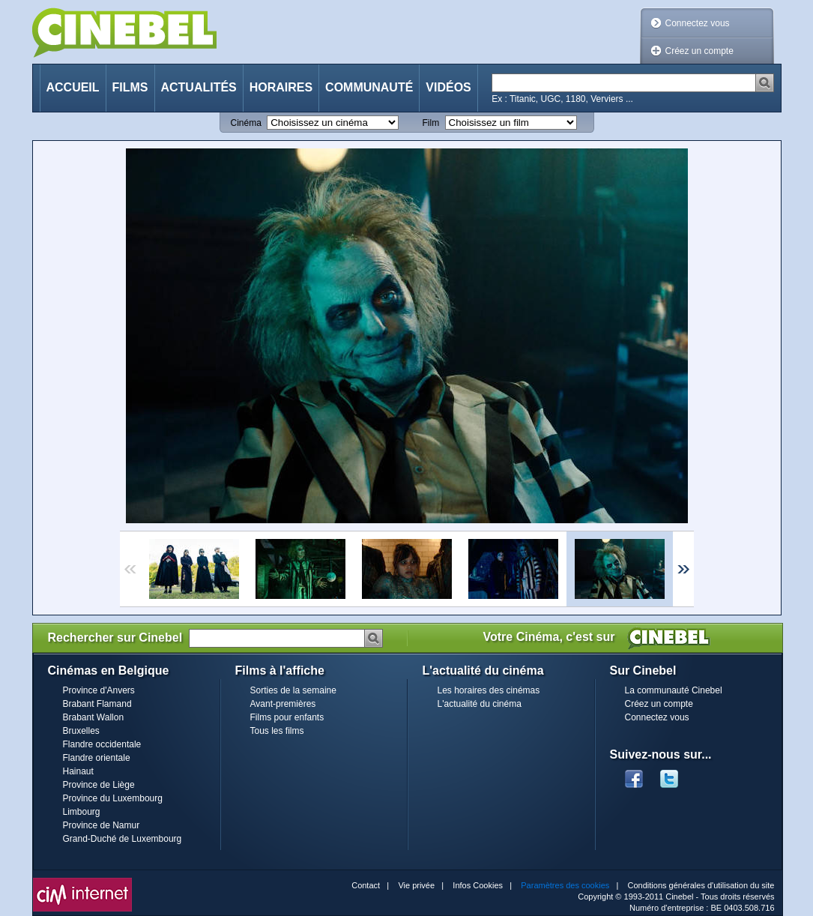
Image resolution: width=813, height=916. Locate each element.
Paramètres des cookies (565, 885)
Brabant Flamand (97, 704)
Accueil (73, 87)
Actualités (199, 87)
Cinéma (246, 123)
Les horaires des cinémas (489, 690)
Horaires (281, 87)
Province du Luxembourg (113, 798)
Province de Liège (99, 785)
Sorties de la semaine (293, 690)
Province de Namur (101, 825)
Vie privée (416, 885)
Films (130, 87)
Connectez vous (697, 23)
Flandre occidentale (102, 744)
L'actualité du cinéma (480, 704)
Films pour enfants (287, 717)
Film (431, 123)
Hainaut (78, 771)
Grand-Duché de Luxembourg (122, 839)
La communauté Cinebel (673, 690)
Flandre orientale (96, 758)
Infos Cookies (478, 885)
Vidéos (448, 87)
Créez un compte (699, 51)
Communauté (369, 87)
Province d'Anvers (99, 690)
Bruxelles (81, 731)
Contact (365, 885)
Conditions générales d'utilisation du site (701, 885)
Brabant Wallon (93, 717)
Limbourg (81, 812)
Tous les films (277, 731)
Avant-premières (283, 704)
